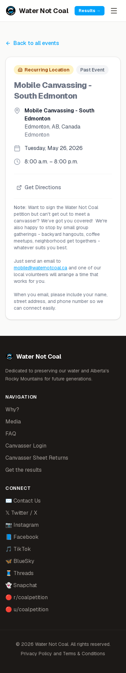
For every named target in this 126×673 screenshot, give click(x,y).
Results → (89, 10)
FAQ (10, 433)
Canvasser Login (25, 445)
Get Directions (38, 187)
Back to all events (32, 43)
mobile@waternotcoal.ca (40, 268)
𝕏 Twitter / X (21, 512)
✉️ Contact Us (23, 500)
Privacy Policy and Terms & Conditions (63, 654)
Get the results (23, 469)
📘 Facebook (22, 536)
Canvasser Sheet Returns (36, 457)
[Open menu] (114, 10)
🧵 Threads (19, 573)
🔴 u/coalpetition (26, 609)
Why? (12, 409)
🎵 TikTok (18, 549)
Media (13, 421)
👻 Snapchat (21, 585)
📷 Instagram (22, 524)
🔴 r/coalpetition (26, 597)
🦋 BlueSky (19, 561)
